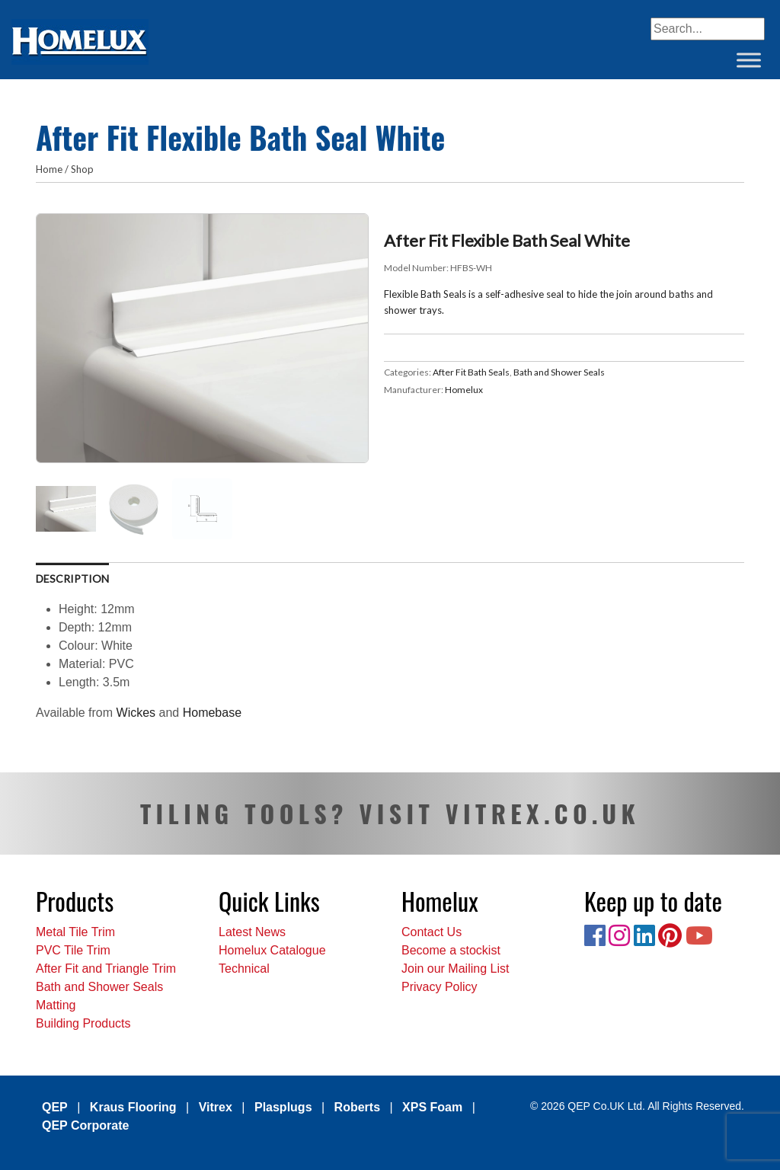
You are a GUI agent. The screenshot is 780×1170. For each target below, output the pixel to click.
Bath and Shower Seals (559, 372)
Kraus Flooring (133, 1107)
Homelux (464, 389)
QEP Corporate (85, 1125)
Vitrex (215, 1107)
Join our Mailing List (455, 968)
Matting (55, 1005)
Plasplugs (283, 1107)
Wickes (138, 712)
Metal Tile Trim (75, 931)
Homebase (212, 712)
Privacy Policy (439, 986)
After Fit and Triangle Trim (106, 968)
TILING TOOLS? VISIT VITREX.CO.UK (390, 813)
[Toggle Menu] (749, 60)
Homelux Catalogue (272, 950)
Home (49, 169)
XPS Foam (432, 1107)
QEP (55, 1107)
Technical (244, 968)
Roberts (357, 1107)
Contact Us (431, 931)
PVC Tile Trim (73, 950)
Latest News (252, 931)
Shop (82, 169)
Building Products (83, 1023)
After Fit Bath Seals (471, 372)
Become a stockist (450, 950)
